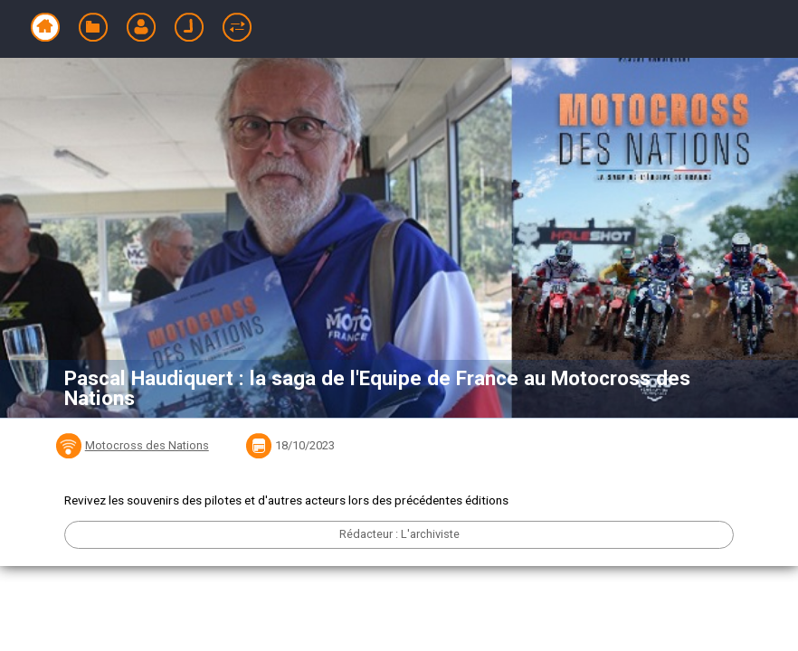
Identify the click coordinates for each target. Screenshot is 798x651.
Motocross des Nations (147, 445)
